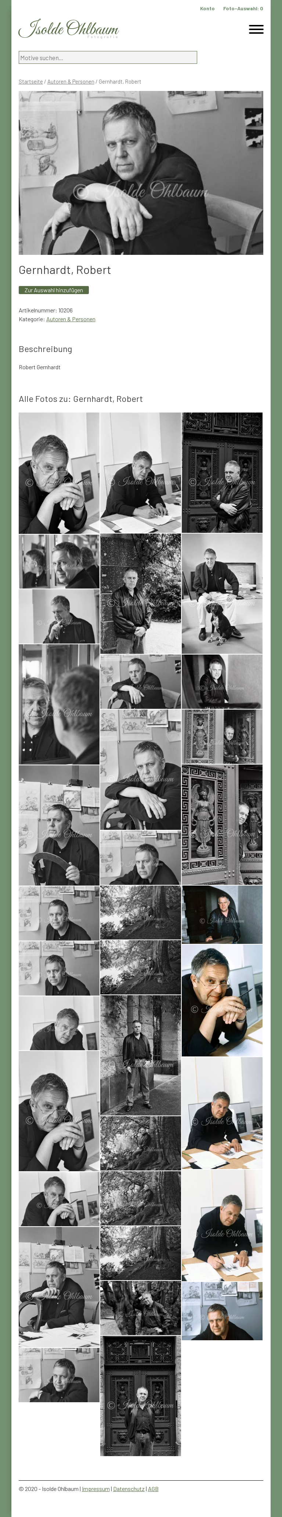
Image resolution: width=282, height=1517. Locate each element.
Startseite (31, 81)
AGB (153, 1488)
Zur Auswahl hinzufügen (54, 289)
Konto (207, 8)
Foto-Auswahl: (243, 8)
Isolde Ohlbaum (68, 29)
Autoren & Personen (70, 81)
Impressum (96, 1488)
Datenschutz (129, 1488)
